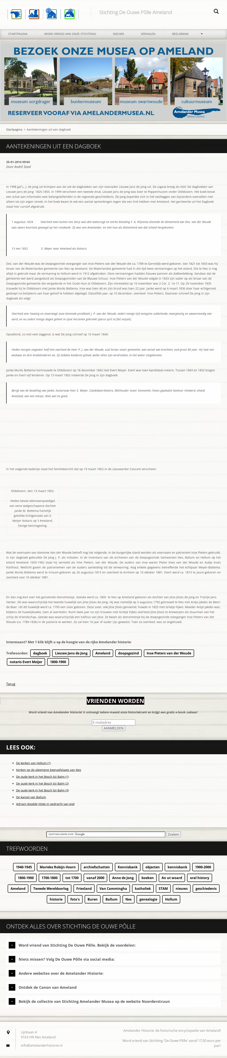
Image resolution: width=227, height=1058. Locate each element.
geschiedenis (206, 891)
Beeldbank (180, 36)
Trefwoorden (16, 655)
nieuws (182, 891)
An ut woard (172, 880)
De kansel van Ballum (31, 799)
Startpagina (18, 36)
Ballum (112, 901)
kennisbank (177, 869)
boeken (148, 880)
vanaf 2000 (95, 880)
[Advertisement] (113, 440)
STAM (163, 891)
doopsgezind (128, 655)
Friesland (84, 891)
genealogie (148, 901)
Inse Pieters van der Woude (169, 655)
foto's (75, 901)
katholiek (143, 891)
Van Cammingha (113, 891)
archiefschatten (97, 869)
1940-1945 (24, 869)
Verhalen (148, 36)
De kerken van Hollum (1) (33, 765)
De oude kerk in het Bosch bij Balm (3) (42, 793)
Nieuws (118, 36)
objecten (152, 869)
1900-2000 (203, 869)
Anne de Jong (123, 880)
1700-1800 (50, 880)
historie (56, 901)
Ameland (102, 655)
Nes (128, 901)
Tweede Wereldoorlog (50, 891)
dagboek (40, 655)
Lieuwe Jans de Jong (71, 655)
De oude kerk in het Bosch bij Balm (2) (42, 786)
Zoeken (216, 12)
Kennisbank (128, 869)
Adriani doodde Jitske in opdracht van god (45, 806)
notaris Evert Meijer (26, 664)
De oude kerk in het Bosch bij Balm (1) (42, 779)
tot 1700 (72, 880)
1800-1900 (58, 664)
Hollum (171, 901)
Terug (10, 686)
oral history (199, 880)
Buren (93, 901)
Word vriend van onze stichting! (70, 36)
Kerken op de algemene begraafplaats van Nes (48, 772)
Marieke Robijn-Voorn (58, 869)
